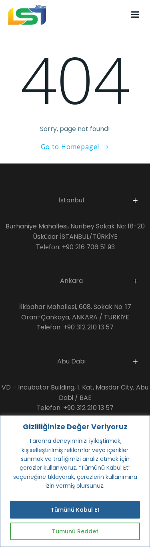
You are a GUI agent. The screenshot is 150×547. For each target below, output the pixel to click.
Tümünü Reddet (75, 531)
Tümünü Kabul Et (75, 510)
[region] (75, 481)
